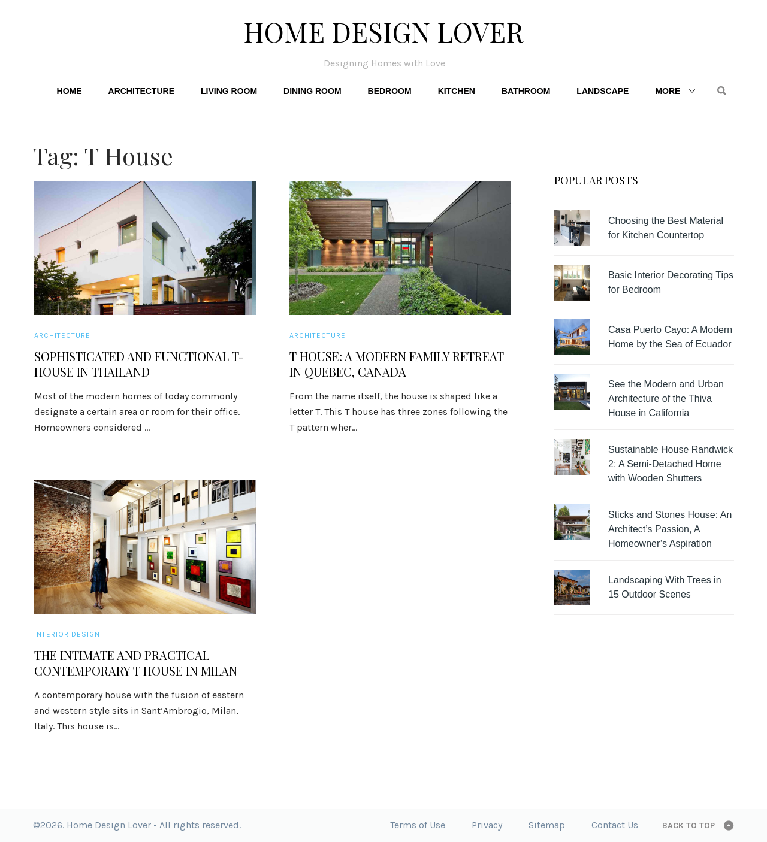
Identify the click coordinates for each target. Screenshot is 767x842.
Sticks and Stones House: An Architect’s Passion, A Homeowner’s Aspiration (670, 529)
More (667, 91)
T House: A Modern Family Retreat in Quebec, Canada (396, 364)
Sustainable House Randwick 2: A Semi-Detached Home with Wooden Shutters (670, 463)
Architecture (141, 91)
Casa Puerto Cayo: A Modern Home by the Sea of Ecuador (670, 337)
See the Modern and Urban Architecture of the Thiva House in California (666, 398)
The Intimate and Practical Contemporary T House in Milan (135, 663)
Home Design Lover (383, 31)
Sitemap (547, 825)
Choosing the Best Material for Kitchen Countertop (665, 228)
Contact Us (614, 825)
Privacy (487, 825)
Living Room (229, 91)
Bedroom (390, 91)
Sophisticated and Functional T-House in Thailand (139, 364)
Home (69, 91)
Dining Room (312, 91)
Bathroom (526, 91)
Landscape (602, 91)
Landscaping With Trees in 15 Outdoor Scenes (664, 587)
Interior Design (67, 634)
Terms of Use (417, 825)
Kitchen (456, 91)
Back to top (688, 825)
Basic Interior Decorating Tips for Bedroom (670, 282)
